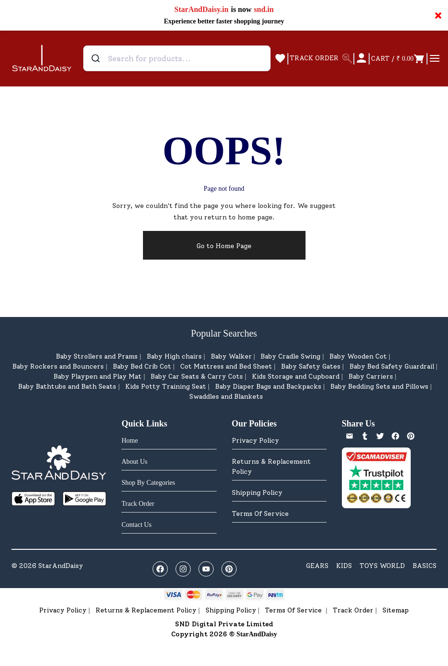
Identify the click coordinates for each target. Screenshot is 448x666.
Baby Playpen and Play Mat (98, 376)
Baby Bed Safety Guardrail (392, 366)
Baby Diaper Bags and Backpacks (268, 386)
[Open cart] (398, 58)
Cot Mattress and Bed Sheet (226, 366)
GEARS (317, 566)
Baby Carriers (371, 376)
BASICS (425, 566)
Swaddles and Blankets (226, 397)
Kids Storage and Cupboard (295, 376)
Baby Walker (231, 356)
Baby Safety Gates (310, 366)
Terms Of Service (260, 514)
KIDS (344, 566)
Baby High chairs (174, 356)
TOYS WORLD (382, 566)
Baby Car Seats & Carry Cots (197, 376)
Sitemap (395, 610)
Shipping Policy (257, 493)
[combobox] (177, 58)
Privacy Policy (255, 441)
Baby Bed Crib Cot (142, 366)
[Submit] (97, 58)
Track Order (353, 610)
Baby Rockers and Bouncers (58, 366)
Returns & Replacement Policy (271, 467)
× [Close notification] (438, 15)
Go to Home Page (224, 246)
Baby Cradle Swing (290, 356)
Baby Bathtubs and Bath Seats (67, 386)
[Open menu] (434, 58)
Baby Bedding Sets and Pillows (379, 386)
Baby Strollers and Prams (97, 356)
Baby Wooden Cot (358, 356)
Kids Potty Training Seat (165, 386)
